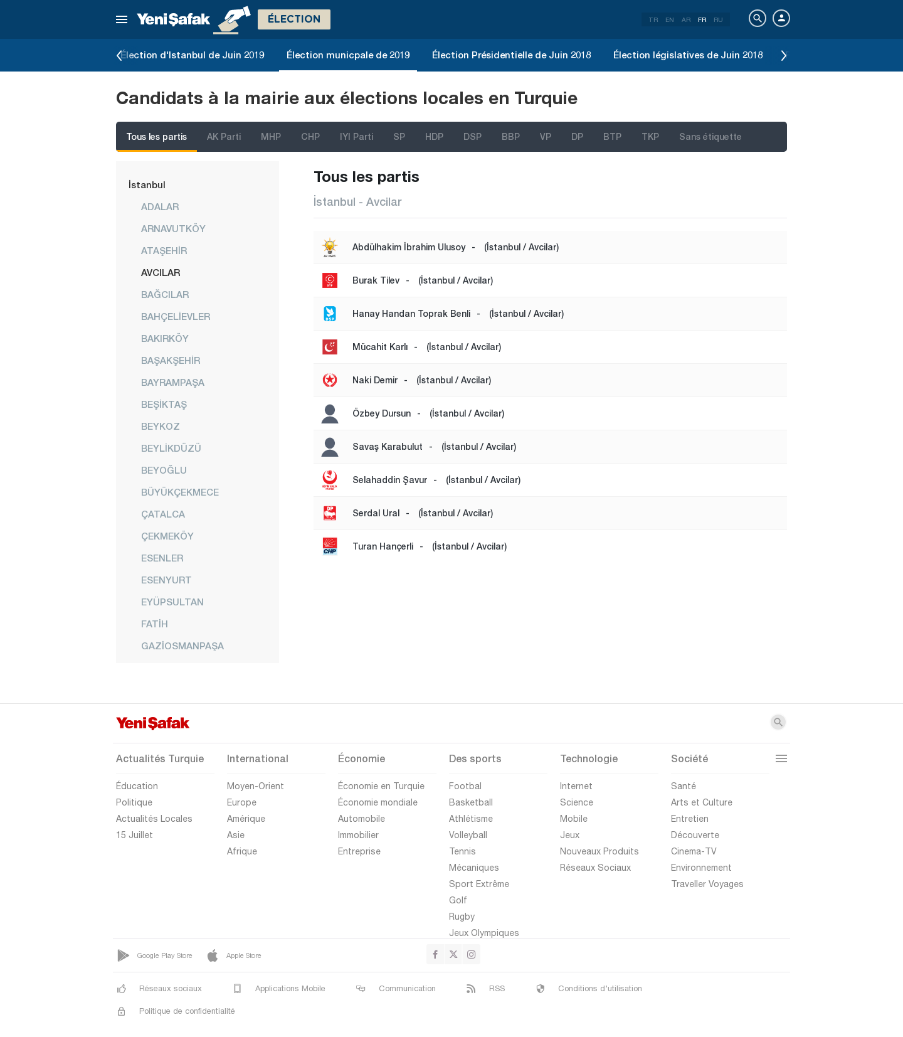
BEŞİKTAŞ (164, 404)
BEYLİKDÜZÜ (171, 448)
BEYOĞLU (164, 470)
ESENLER (162, 557)
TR (653, 19)
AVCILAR (160, 272)
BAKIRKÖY (165, 338)
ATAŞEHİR (164, 250)
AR (686, 19)
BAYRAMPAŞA (172, 382)
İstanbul (147, 184)
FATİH (154, 623)
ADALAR (160, 206)
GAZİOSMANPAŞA (182, 645)
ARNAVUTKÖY (173, 228)
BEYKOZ (160, 426)
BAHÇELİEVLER (175, 316)
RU (718, 19)
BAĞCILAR (165, 294)
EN (669, 19)
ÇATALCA (163, 513)
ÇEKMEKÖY (167, 535)
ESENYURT (166, 579)
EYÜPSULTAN (172, 601)
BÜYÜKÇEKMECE (180, 491)
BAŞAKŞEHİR (170, 360)
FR (702, 19)
